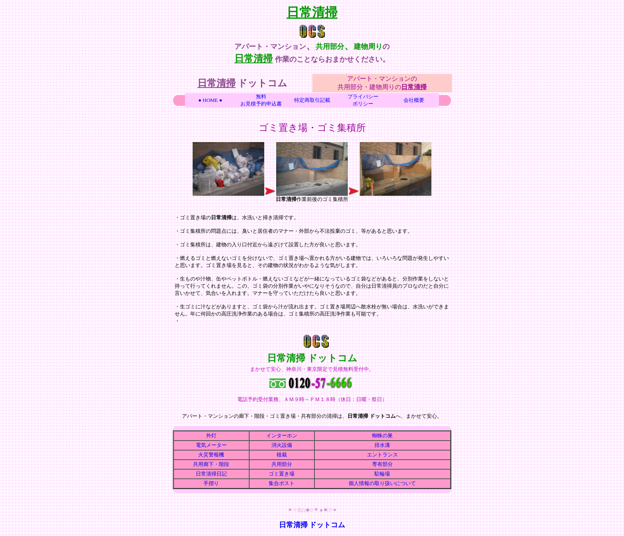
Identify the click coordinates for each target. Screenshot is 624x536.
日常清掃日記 (211, 474)
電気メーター (211, 445)
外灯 (211, 436)
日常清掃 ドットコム (312, 525)
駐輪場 (382, 474)
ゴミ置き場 (281, 474)
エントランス (382, 455)
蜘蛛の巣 (382, 436)
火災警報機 (211, 455)
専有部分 (382, 464)
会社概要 (414, 100)
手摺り (211, 483)
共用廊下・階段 (211, 464)
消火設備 (281, 445)
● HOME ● (210, 100)
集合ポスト (281, 483)
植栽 (282, 455)
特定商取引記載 (312, 100)
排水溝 (382, 445)
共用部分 (281, 464)
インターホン (281, 436)
